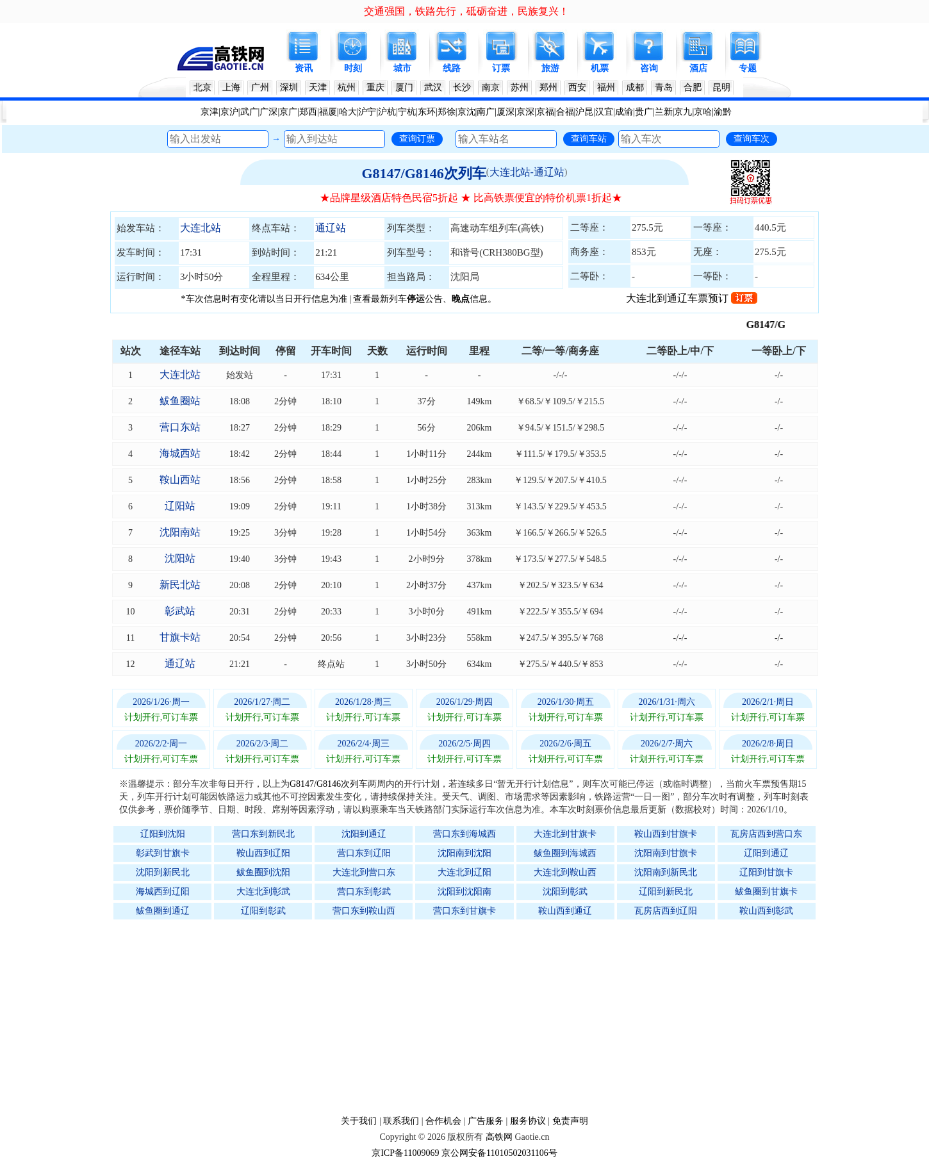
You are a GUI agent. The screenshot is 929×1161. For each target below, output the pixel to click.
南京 (491, 87)
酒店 (698, 68)
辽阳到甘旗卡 (766, 872)
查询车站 (589, 138)
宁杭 (407, 112)
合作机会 (443, 1121)
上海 (231, 87)
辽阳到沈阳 (162, 834)
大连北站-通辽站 (526, 172)
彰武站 (180, 610)
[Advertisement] (470, 1017)
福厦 (328, 112)
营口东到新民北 (263, 834)
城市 (402, 68)
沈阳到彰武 (565, 891)
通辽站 (330, 227)
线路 (452, 68)
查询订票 (417, 138)
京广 (288, 112)
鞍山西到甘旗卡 (665, 834)
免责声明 (570, 1121)
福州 (606, 87)
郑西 (308, 112)
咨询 (649, 68)
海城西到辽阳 (163, 891)
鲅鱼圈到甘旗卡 (766, 891)
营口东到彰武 (364, 891)
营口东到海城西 (464, 834)
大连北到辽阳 (464, 872)
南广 (486, 112)
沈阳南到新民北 (665, 872)
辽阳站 (180, 505)
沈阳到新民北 (163, 872)
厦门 (404, 87)
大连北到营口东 (364, 872)
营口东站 (180, 427)
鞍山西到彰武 (766, 911)
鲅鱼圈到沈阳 (263, 872)
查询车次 (751, 138)
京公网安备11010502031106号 (499, 1153)
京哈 (703, 112)
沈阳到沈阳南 (464, 891)
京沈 (466, 112)
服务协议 (528, 1121)
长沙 (462, 87)
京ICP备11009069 (405, 1153)
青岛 (664, 87)
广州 (260, 87)
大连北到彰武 (263, 891)
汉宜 (604, 112)
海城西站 (180, 453)
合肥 (693, 87)
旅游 (550, 68)
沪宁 (367, 112)
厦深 (505, 112)
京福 (545, 112)
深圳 (289, 87)
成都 (635, 87)
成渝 (624, 112)
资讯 (304, 68)
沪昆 (584, 112)
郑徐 (447, 112)
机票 (600, 68)
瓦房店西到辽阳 (665, 911)
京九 (683, 112)
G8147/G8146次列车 (423, 173)
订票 (501, 68)
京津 (209, 112)
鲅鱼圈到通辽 (163, 911)
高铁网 (499, 1137)
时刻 (353, 68)
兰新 (664, 112)
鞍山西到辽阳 (263, 853)
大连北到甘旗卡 (565, 834)
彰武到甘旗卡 (163, 853)
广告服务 (486, 1121)
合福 (565, 112)
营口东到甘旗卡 (464, 911)
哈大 (348, 112)
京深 (525, 112)
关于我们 (359, 1121)
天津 (318, 87)
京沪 (229, 112)
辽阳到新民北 (666, 891)
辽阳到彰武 (263, 911)
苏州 (520, 87)
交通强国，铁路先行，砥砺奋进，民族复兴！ (466, 11)
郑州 (548, 87)
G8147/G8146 (784, 324)
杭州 (347, 87)
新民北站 (180, 584)
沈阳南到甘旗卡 (665, 853)
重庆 (375, 87)
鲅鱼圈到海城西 (565, 853)
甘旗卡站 (180, 637)
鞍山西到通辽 (565, 911)
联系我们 (401, 1121)
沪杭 (387, 112)
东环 (427, 112)
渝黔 (723, 112)
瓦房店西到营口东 (766, 834)
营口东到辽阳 (364, 853)
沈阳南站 (180, 532)
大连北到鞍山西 (565, 872)
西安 (577, 87)
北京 (202, 87)
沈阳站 (180, 558)
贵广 (644, 112)
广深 (268, 112)
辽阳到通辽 (766, 853)
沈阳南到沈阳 (464, 853)
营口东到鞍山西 (364, 911)
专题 (748, 68)
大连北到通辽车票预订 (691, 298)
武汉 (433, 87)
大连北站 (200, 227)
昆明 (721, 87)
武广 (249, 112)
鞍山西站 (180, 479)
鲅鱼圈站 (180, 400)
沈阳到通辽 (363, 834)
